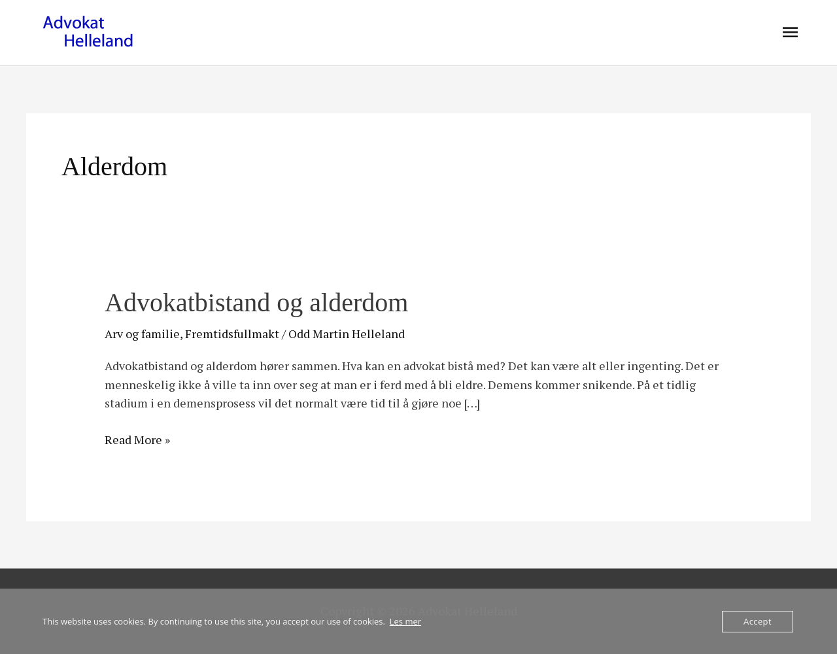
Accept (757, 621)
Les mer (405, 621)
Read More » (137, 438)
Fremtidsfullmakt (232, 333)
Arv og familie (142, 333)
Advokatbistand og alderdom (256, 302)
